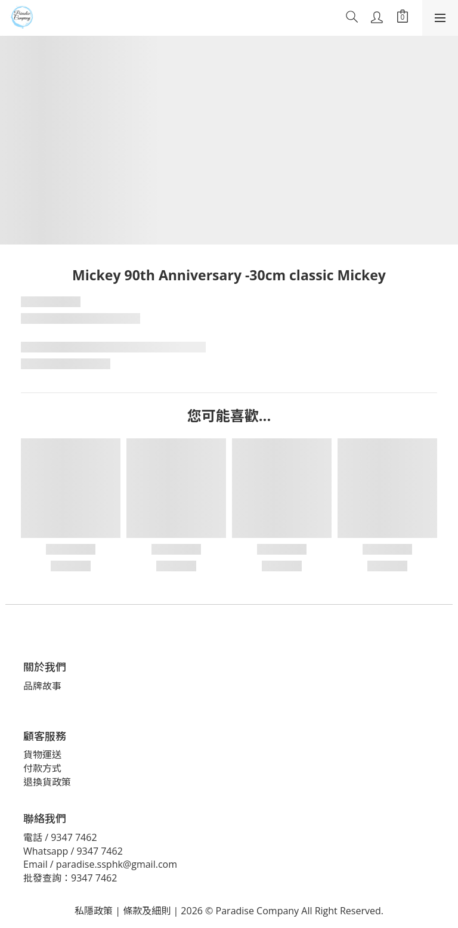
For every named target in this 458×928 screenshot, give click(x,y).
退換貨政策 (47, 781)
